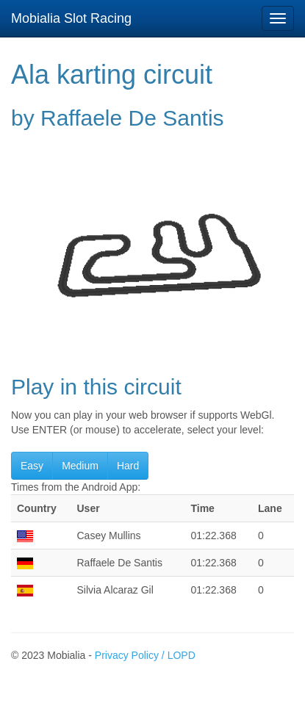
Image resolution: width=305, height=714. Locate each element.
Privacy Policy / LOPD (145, 655)
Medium (80, 466)
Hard (128, 466)
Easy (32, 466)
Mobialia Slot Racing (71, 18)
